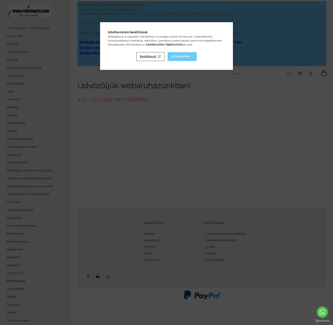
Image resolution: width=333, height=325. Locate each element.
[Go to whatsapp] (322, 312)
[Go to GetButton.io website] (322, 320)
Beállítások (148, 56)
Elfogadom (180, 56)
